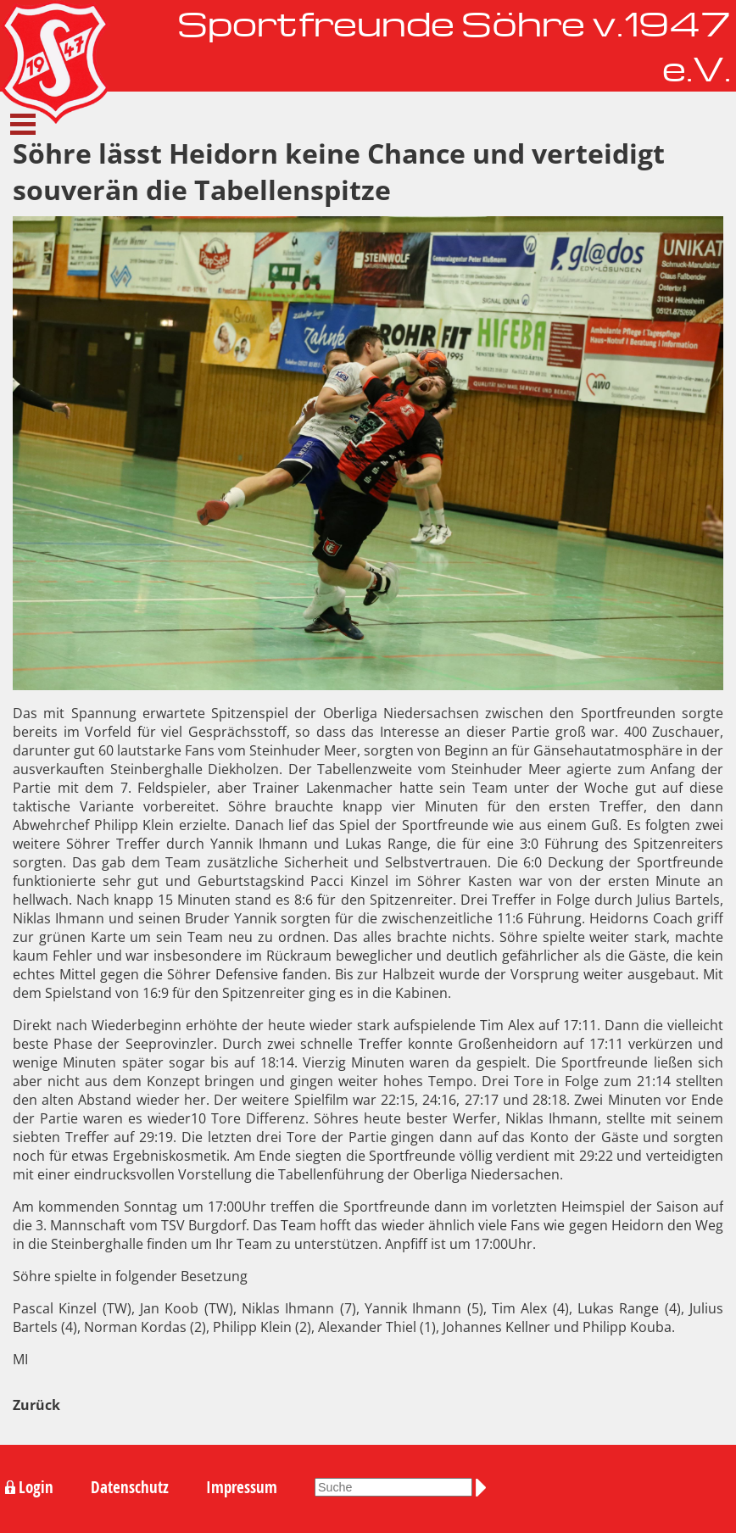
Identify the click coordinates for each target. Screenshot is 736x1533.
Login (36, 1487)
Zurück (36, 1405)
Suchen (484, 1487)
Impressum (241, 1487)
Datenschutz (130, 1487)
